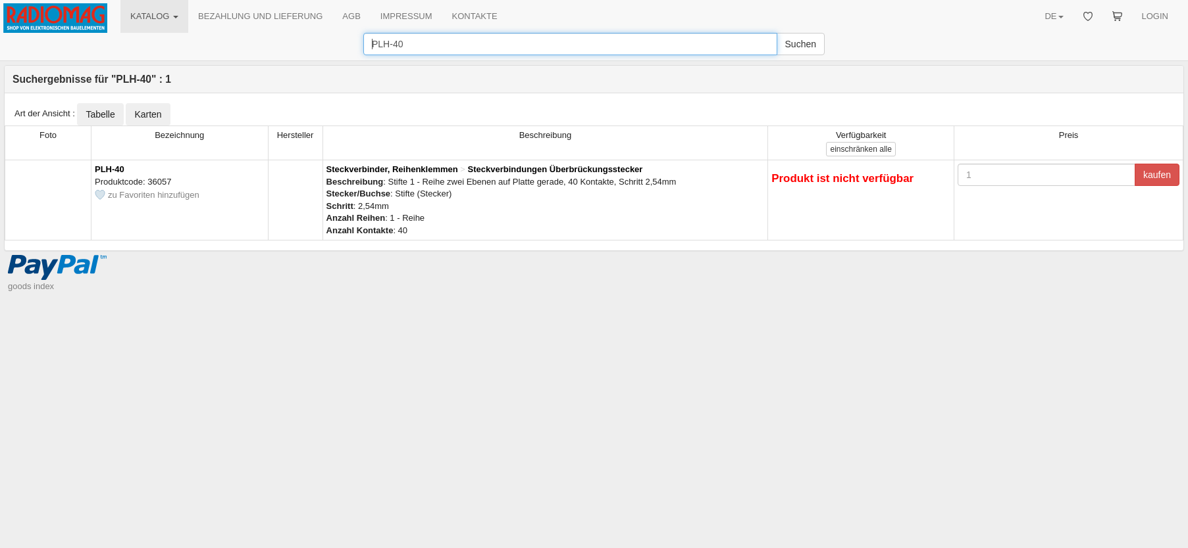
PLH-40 (109, 169)
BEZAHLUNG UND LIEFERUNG (260, 16)
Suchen (800, 44)
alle (860, 149)
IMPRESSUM (406, 16)
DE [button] (1054, 16)
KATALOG (154, 16)
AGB (351, 16)
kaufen (1157, 175)
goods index (31, 286)
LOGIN (1155, 16)
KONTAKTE (475, 16)
